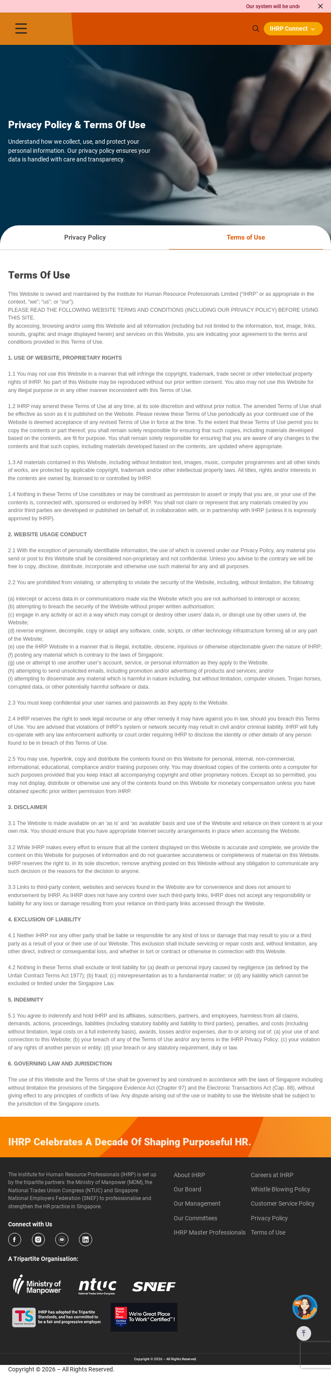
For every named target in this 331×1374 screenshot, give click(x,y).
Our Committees (195, 1218)
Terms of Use (268, 1232)
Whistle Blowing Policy (280, 1189)
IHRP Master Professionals (210, 1232)
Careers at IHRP (272, 1175)
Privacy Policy (269, 1218)
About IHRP (189, 1175)
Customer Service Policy (283, 1203)
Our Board (187, 1189)
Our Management (197, 1203)
